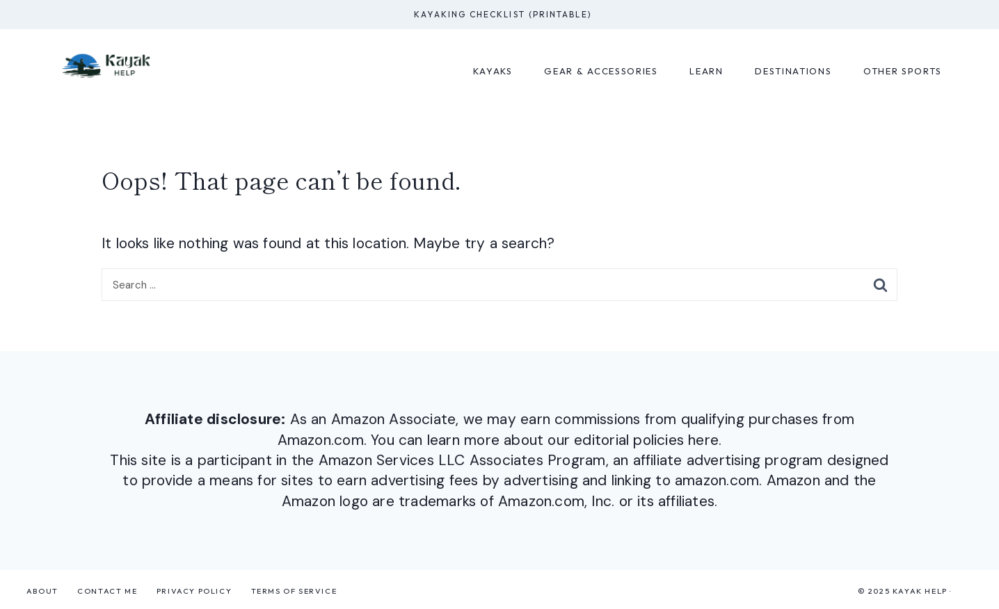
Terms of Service (294, 591)
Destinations (793, 70)
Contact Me (107, 591)
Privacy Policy (194, 591)
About (42, 591)
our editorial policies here (633, 440)
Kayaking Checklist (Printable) (502, 14)
